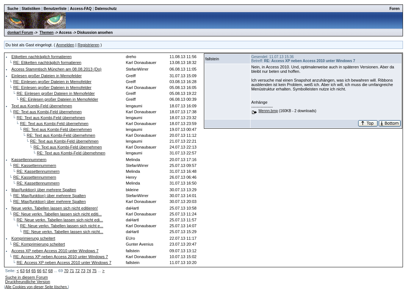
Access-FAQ (80, 9)
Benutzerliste (55, 9)
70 (66, 270)
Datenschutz (105, 9)
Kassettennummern (28, 159)
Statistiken (31, 9)
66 (39, 270)
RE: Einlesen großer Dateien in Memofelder (52, 81)
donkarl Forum (20, 33)
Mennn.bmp (268, 111)
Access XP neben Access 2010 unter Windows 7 (54, 251)
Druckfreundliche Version (27, 281)
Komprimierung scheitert (33, 238)
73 (83, 270)
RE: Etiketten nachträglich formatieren (47, 62)
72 (77, 270)
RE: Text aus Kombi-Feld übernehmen (47, 112)
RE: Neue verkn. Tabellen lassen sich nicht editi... (57, 214)
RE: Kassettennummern (34, 165)
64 (28, 270)
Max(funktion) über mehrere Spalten (43, 190)
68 (50, 270)
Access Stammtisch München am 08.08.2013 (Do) (56, 69)
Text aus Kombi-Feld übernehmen (41, 106)
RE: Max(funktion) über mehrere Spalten (49, 195)
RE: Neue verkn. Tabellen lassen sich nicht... (63, 231)
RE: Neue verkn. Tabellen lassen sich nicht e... (61, 226)
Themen (47, 33)
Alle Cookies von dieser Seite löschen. (36, 287)
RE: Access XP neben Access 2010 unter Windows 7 (60, 256)
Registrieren (88, 45)
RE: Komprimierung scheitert (39, 244)
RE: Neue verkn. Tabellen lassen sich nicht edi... (60, 220)
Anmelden (65, 45)
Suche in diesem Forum (26, 277)
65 (33, 270)
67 (45, 270)
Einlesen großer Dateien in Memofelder (46, 76)
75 (94, 270)
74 (88, 270)
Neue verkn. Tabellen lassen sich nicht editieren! (54, 208)
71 (71, 270)
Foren (394, 9)
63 (22, 270)
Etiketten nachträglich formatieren (41, 56)
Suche (12, 9)
